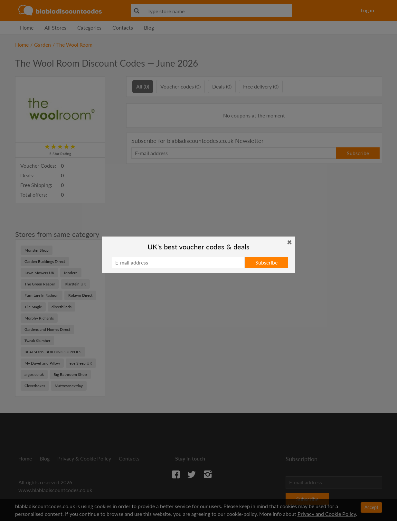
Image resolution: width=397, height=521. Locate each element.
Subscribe (266, 262)
